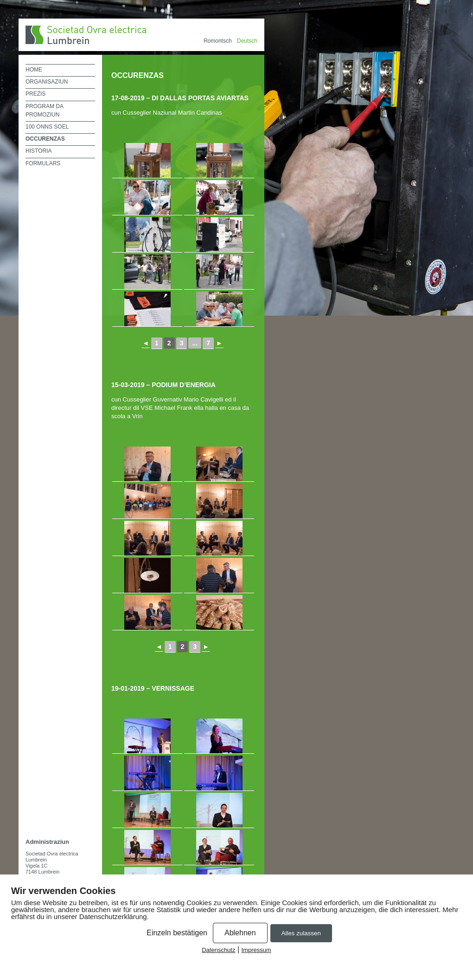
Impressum (256, 949)
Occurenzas (45, 139)
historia (38, 151)
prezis (35, 94)
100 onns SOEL (47, 126)
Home (34, 69)
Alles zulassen (301, 933)
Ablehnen (240, 933)
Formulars (43, 163)
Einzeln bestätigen (177, 933)
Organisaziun (47, 81)
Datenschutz (218, 949)
